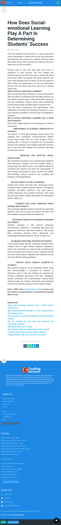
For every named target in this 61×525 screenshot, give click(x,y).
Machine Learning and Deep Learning (11, 469)
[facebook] (25, 346)
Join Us (5, 407)
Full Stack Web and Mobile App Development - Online (15, 449)
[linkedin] (37, 346)
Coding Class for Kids (33, 289)
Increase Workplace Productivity (10, 454)
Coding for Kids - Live (7, 459)
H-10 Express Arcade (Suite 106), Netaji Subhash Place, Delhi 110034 (20, 511)
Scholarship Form (35, 3)
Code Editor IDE (7, 417)
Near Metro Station (12, 515)
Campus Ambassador (9, 398)
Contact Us (6, 490)
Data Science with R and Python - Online (12, 443)
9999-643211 (8, 494)
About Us (7, 394)
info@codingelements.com (11, 505)
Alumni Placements (8, 401)
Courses (5, 433)
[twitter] (33, 346)
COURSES (21, 3)
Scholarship (13, 522)
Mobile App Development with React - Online (13, 446)
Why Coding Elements (9, 414)
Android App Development (8, 474)
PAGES (10, 3)
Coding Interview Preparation (9, 477)
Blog (4, 419)
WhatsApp (7, 498)
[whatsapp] (29, 346)
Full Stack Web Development (9, 471)
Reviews (5, 411)
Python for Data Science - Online (10, 438)
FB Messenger (8, 502)
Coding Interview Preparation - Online (11, 451)
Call (3, 522)
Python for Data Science (7, 466)
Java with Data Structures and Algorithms (12, 463)
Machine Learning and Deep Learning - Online (13, 440)
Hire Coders (6, 404)
